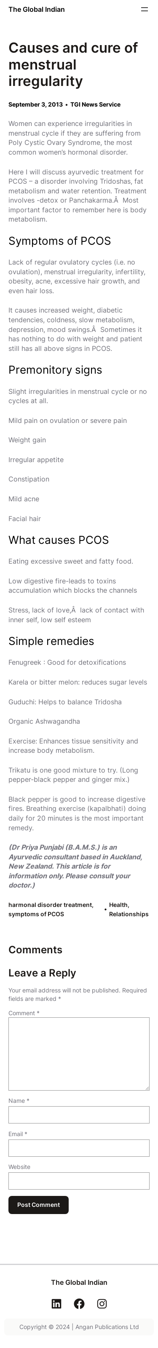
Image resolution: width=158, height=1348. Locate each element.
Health (118, 904)
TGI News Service (95, 104)
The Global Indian (36, 9)
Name (18, 1100)
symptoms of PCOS (36, 913)
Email (17, 1133)
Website (19, 1166)
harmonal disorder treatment (50, 904)
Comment (24, 1012)
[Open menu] (144, 9)
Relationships (129, 913)
